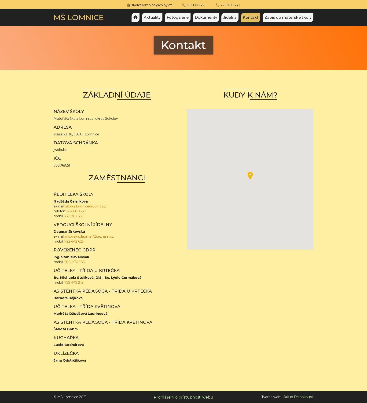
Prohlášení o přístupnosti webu (183, 397)
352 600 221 (196, 5)
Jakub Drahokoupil (298, 397)
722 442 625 (74, 241)
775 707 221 (230, 5)
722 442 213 (73, 282)
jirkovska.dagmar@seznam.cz (89, 236)
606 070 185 (74, 262)
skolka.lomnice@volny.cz (152, 5)
